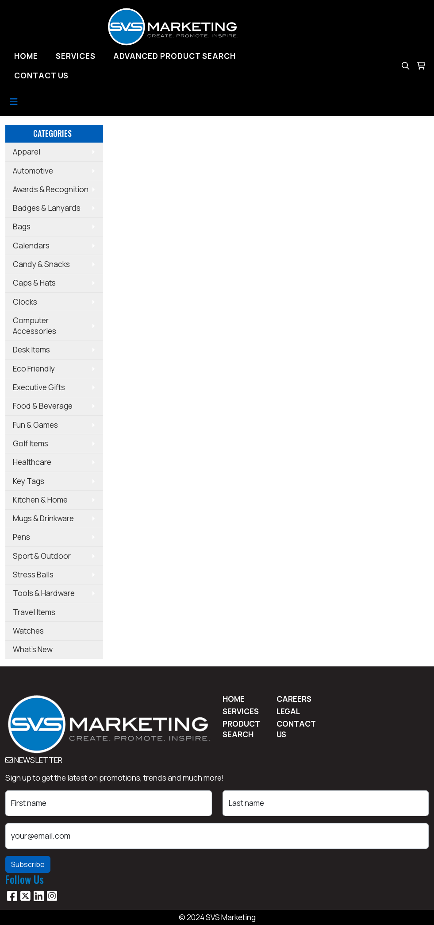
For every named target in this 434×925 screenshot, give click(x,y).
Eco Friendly (34, 369)
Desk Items (31, 349)
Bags (22, 226)
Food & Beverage (43, 406)
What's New (33, 649)
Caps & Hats (34, 283)
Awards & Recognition (50, 189)
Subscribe (28, 864)
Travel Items (34, 612)
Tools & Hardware (44, 593)
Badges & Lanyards (47, 208)
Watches (28, 631)
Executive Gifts (39, 387)
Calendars (31, 245)
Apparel (26, 152)
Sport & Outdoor (42, 556)
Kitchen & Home (40, 500)
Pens (21, 537)
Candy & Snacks (41, 264)
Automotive (33, 171)
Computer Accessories (34, 325)
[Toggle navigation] (13, 102)
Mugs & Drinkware (43, 518)
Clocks (25, 302)
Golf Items (30, 443)
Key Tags (28, 481)
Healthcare (32, 462)
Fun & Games (35, 425)
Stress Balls (33, 574)
